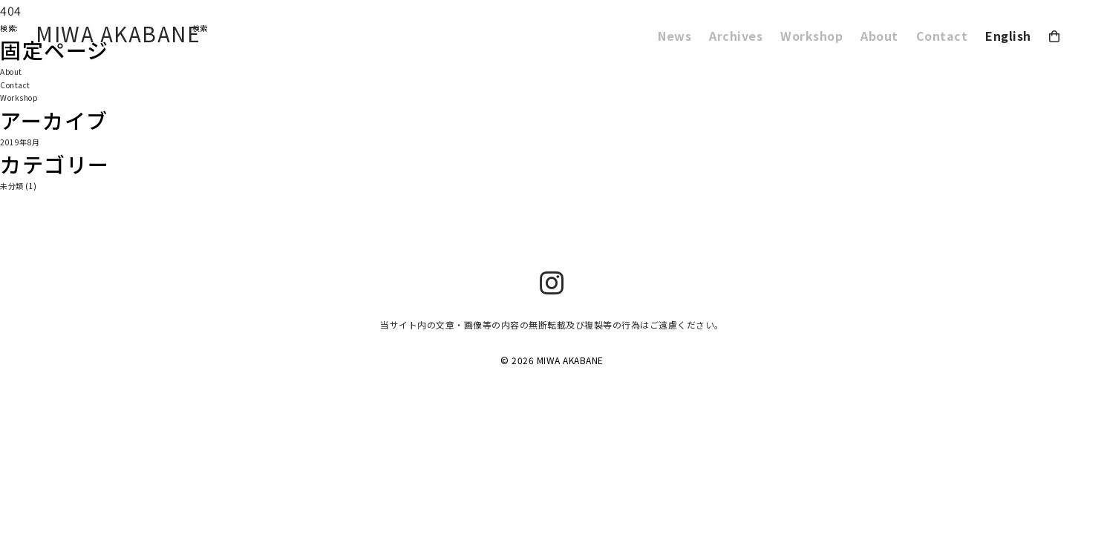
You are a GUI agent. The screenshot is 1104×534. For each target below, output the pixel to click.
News (674, 35)
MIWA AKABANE (118, 33)
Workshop (811, 35)
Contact (942, 35)
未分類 (12, 185)
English (1008, 35)
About (879, 35)
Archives (735, 35)
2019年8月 (20, 142)
